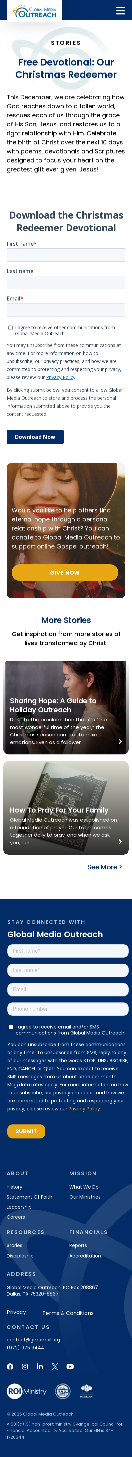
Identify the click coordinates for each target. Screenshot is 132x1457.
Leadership (19, 1207)
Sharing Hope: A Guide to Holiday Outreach (53, 705)
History (14, 1187)
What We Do (84, 1187)
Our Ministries (85, 1197)
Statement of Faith (29, 1197)
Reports (78, 1245)
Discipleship (20, 1255)
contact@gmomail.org (33, 1339)
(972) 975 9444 (25, 1347)
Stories (14, 1245)
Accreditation (85, 1255)
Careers (16, 1217)
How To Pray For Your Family (59, 810)
